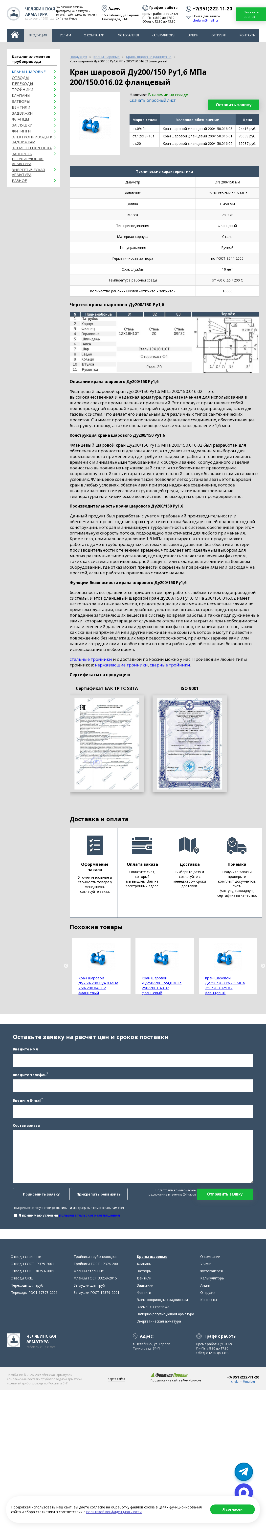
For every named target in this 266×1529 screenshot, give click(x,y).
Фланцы (20, 119)
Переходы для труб (27, 1298)
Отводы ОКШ (22, 1291)
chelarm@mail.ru (205, 21)
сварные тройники (170, 665)
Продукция (38, 35)
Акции (193, 35)
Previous (66, 966)
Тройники (22, 89)
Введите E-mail (25, 1106)
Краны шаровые (29, 71)
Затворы (21, 101)
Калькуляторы (163, 35)
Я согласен (232, 1509)
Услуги (65, 35)
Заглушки (22, 125)
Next (263, 966)
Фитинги (21, 130)
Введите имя (22, 1055)
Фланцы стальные (89, 1283)
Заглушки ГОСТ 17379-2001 (96, 1305)
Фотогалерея (128, 35)
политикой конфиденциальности (114, 1511)
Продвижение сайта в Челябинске (176, 1393)
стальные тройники (91, 659)
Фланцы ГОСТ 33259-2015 (95, 1291)
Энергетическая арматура (28, 172)
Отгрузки (218, 35)
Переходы (22, 83)
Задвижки (22, 113)
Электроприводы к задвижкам (32, 139)
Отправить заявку (227, 1200)
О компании (94, 35)
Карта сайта (116, 1392)
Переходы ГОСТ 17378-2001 (34, 1305)
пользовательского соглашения (87, 1221)
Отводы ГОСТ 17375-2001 (32, 1276)
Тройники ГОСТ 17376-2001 (97, 1276)
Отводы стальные (26, 1269)
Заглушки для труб (89, 1298)
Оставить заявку (233, 104)
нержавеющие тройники (121, 665)
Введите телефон (27, 1081)
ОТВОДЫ (20, 77)
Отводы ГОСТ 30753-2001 (32, 1283)
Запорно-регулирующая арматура (28, 158)
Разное (19, 180)
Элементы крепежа (32, 147)
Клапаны (21, 95)
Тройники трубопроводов (95, 1269)
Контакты (248, 35)
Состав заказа (23, 1131)
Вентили (21, 107)
